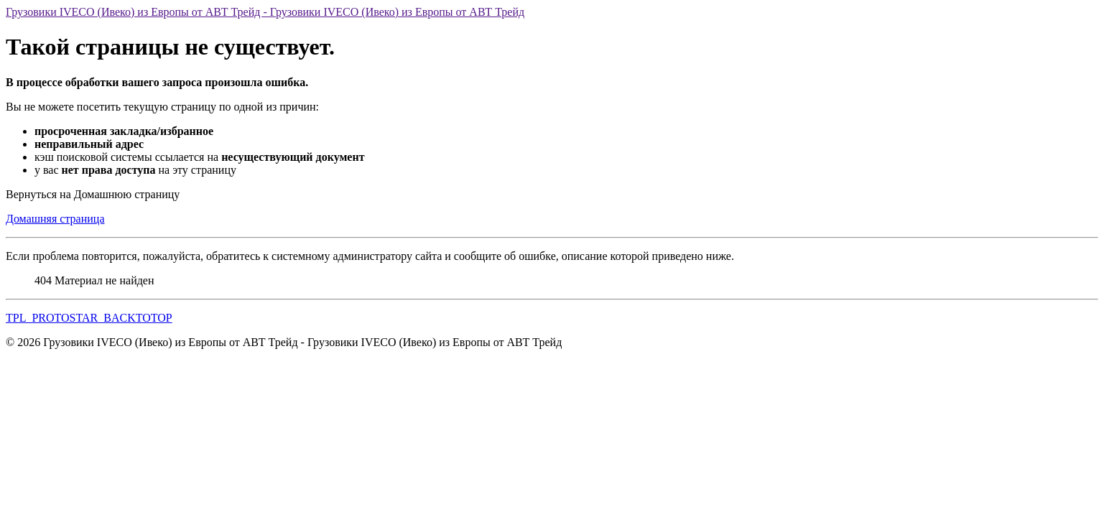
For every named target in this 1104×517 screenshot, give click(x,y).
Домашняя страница (55, 219)
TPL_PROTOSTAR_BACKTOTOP (89, 318)
